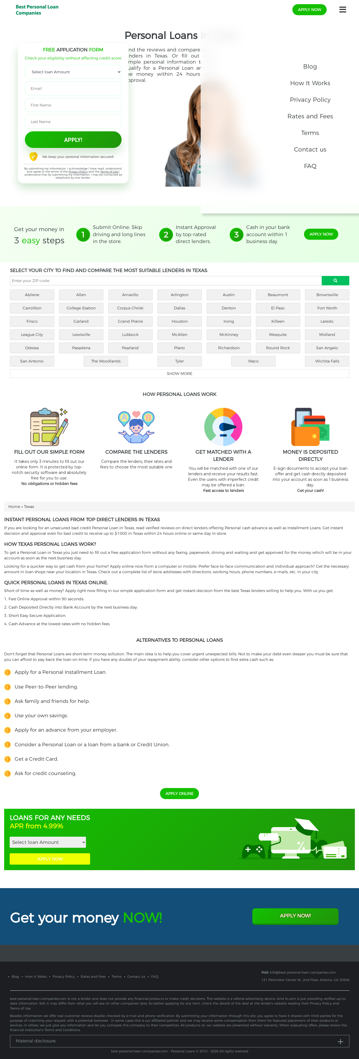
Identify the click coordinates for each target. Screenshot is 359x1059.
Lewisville (81, 334)
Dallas (179, 308)
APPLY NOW (50, 853)
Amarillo (130, 294)
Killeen (277, 321)
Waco (253, 361)
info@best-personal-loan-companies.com (303, 967)
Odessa (32, 347)
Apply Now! (295, 910)
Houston (180, 321)
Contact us (136, 971)
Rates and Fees (93, 971)
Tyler (179, 361)
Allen (81, 294)
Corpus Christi (130, 308)
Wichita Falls (327, 361)
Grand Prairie (130, 321)
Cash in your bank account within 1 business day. (268, 234)
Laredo (327, 321)
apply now (309, 9)
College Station (81, 308)
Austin (229, 294)
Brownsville (327, 294)
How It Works (36, 971)
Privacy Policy (78, 171)
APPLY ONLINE (179, 788)
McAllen (179, 334)
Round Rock (278, 347)
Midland (327, 334)
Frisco (32, 321)
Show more (179, 373)
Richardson (229, 347)
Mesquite (278, 334)
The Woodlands (105, 361)
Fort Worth (327, 308)
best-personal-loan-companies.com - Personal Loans (153, 1046)
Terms (116, 971)
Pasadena (81, 347)
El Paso (278, 308)
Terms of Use (109, 171)
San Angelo (327, 347)
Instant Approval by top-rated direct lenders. (196, 234)
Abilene (32, 294)
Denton (229, 308)
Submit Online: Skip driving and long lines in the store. (119, 234)
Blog (15, 971)
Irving (229, 321)
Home (14, 506)
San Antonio (32, 361)
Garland (81, 321)
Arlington (179, 294)
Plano (179, 347)
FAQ (154, 971)
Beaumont (278, 294)
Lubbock (130, 334)
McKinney (228, 334)
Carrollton (32, 308)
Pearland (130, 347)
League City (32, 334)
